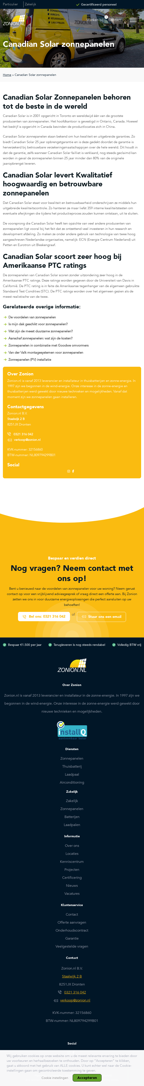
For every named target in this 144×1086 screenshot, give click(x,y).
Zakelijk (32, 4)
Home (7, 75)
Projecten (71, 869)
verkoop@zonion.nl (27, 440)
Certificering (72, 877)
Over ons (72, 845)
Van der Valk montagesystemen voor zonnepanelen (45, 352)
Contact (114, 20)
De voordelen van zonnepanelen (32, 317)
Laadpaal (72, 773)
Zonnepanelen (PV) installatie (29, 359)
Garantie (72, 937)
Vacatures (72, 893)
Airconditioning (72, 781)
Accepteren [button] (87, 1077)
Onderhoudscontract (72, 929)
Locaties (72, 853)
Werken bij (95, 20)
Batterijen (72, 816)
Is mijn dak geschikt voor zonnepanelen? (38, 324)
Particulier (10, 4)
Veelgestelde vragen (72, 945)
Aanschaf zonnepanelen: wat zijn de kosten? (40, 338)
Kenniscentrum (72, 861)
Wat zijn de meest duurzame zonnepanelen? (40, 331)
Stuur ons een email (105, 616)
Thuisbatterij (72, 765)
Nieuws (72, 885)
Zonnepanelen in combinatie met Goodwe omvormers (48, 345)
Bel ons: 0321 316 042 (46, 616)
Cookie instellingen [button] (55, 1078)
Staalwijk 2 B (16, 419)
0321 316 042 (23, 434)
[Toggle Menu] (133, 20)
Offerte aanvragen (72, 921)
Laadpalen (72, 824)
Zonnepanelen (71, 757)
